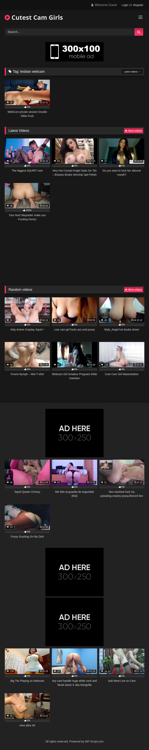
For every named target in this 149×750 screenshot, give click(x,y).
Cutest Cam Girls (34, 17)
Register (138, 5)
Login (125, 5)
